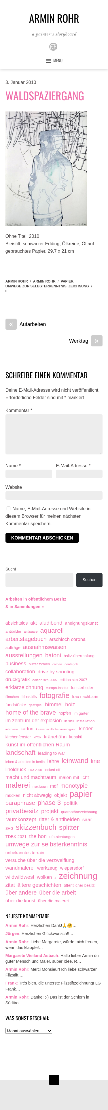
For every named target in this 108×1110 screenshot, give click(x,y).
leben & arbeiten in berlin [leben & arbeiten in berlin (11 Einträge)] (25, 762)
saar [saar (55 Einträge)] (87, 819)
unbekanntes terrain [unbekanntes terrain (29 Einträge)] (24, 852)
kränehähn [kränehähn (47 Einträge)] (55, 737)
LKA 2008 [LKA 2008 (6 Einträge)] (35, 770)
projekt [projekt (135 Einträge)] (49, 811)
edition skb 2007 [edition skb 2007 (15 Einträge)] (73, 680)
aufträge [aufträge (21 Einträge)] (12, 647)
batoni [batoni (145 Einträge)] (53, 655)
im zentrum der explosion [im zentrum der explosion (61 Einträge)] (33, 720)
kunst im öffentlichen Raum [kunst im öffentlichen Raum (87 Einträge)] (37, 745)
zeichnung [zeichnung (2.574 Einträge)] (78, 876)
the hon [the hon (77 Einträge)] (38, 836)
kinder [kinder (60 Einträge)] (86, 728)
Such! (10, 569)
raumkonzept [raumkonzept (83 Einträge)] (20, 819)
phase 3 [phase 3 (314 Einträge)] (49, 802)
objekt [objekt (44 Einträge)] (60, 795)
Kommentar (18, 410)
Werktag (86, 341)
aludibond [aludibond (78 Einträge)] (50, 623)
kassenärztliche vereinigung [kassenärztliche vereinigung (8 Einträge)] (56, 729)
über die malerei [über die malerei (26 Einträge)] (53, 901)
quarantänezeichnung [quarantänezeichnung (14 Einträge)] (79, 812)
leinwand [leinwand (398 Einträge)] (75, 760)
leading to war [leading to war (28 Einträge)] (51, 753)
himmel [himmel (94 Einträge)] (53, 704)
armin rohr (44, 281)
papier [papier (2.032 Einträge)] (80, 794)
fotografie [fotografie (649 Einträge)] (54, 695)
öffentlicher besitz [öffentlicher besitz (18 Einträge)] (79, 885)
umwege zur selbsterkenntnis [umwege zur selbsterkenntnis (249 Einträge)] (46, 844)
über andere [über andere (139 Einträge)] (21, 892)
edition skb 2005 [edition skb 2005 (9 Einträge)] (44, 680)
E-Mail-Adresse (73, 465)
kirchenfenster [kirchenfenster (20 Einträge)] (18, 737)
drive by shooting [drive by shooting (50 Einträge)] (56, 671)
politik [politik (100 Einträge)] (71, 803)
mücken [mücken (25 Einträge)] (12, 795)
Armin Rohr (16, 281)
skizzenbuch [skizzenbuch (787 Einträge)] (36, 827)
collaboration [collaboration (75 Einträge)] (20, 671)
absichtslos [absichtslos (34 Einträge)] (16, 623)
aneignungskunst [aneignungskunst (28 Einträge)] (81, 623)
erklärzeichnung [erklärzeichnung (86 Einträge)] (24, 687)
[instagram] (53, 46)
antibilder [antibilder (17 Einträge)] (13, 631)
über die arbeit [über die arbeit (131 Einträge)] (57, 892)
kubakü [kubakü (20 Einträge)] (75, 737)
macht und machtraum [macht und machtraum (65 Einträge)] (30, 777)
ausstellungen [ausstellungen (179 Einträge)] (24, 655)
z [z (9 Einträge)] (55, 877)
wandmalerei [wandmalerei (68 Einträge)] (20, 868)
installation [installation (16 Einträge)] (85, 721)
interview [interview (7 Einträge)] (11, 729)
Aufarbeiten (25, 324)
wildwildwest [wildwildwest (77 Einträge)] (19, 877)
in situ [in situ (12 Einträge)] (69, 721)
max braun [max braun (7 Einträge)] (40, 786)
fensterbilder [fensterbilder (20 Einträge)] (82, 687)
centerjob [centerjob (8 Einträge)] (71, 664)
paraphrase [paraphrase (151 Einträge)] (20, 803)
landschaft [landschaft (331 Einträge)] (20, 752)
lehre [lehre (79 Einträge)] (53, 761)
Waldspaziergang (44, 95)
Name (13, 465)
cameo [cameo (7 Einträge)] (57, 664)
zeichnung (78, 286)
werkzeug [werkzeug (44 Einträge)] (47, 867)
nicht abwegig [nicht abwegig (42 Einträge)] (37, 795)
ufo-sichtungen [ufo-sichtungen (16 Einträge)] (62, 837)
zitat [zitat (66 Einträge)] (10, 885)
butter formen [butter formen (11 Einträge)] (39, 664)
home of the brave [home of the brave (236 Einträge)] (30, 712)
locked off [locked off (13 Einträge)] (52, 770)
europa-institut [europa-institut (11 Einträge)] (57, 688)
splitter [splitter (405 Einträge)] (69, 827)
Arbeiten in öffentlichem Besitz (35, 599)
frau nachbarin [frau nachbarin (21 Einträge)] (85, 696)
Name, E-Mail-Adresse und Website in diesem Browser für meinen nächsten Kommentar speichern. (47, 516)
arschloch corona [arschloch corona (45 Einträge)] (67, 639)
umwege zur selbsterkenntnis (36, 286)
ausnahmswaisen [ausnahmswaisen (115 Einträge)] (44, 647)
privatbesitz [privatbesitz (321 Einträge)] (22, 811)
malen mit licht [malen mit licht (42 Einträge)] (74, 777)
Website (13, 487)
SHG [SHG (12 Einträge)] (9, 829)
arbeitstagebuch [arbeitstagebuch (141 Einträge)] (26, 639)
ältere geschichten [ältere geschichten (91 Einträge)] (39, 885)
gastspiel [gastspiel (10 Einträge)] (36, 705)
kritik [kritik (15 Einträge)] (37, 737)
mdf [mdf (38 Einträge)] (54, 786)
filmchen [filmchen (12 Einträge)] (12, 697)
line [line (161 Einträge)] (95, 761)
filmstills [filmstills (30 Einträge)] (29, 696)
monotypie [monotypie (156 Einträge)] (74, 785)
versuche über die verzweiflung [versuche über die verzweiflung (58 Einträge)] (39, 860)
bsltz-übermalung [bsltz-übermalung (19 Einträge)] (79, 656)
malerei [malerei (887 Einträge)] (17, 785)
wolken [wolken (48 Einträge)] (44, 877)
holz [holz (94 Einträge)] (70, 704)
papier (67, 281)
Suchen (89, 579)
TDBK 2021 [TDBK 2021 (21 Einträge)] (16, 836)
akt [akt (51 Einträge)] (33, 623)
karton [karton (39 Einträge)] (26, 728)
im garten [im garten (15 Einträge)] (82, 713)
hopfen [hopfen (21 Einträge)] (64, 713)
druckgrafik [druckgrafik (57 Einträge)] (17, 679)
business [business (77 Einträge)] (15, 663)
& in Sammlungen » (24, 606)
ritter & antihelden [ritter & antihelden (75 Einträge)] (59, 819)
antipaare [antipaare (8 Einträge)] (30, 631)
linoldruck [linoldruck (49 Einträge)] (15, 769)
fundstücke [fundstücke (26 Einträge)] (15, 705)
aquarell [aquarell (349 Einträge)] (52, 630)
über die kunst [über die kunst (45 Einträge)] (20, 900)
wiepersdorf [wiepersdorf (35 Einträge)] (72, 868)
